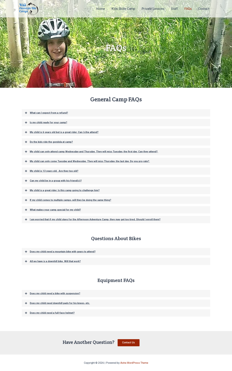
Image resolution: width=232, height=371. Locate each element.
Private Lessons (153, 9)
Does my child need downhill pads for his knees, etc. (60, 303)
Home (100, 9)
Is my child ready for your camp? (48, 122)
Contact (203, 9)
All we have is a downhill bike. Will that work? (55, 261)
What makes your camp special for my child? (55, 209)
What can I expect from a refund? (49, 112)
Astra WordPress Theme (134, 362)
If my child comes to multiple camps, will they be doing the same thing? (70, 200)
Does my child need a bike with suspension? (55, 293)
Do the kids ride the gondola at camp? (51, 141)
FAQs (188, 9)
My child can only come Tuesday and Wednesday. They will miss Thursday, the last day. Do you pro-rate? (90, 161)
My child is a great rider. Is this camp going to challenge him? (65, 190)
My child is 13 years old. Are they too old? (54, 171)
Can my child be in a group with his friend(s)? (56, 180)
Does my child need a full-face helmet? (52, 312)
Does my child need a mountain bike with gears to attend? (63, 251)
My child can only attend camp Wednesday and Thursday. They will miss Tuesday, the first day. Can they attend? (94, 151)
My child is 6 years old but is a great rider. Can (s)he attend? (64, 132)
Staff (174, 9)
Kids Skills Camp (123, 9)
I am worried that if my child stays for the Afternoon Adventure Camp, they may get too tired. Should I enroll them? (95, 219)
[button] (116, 113)
